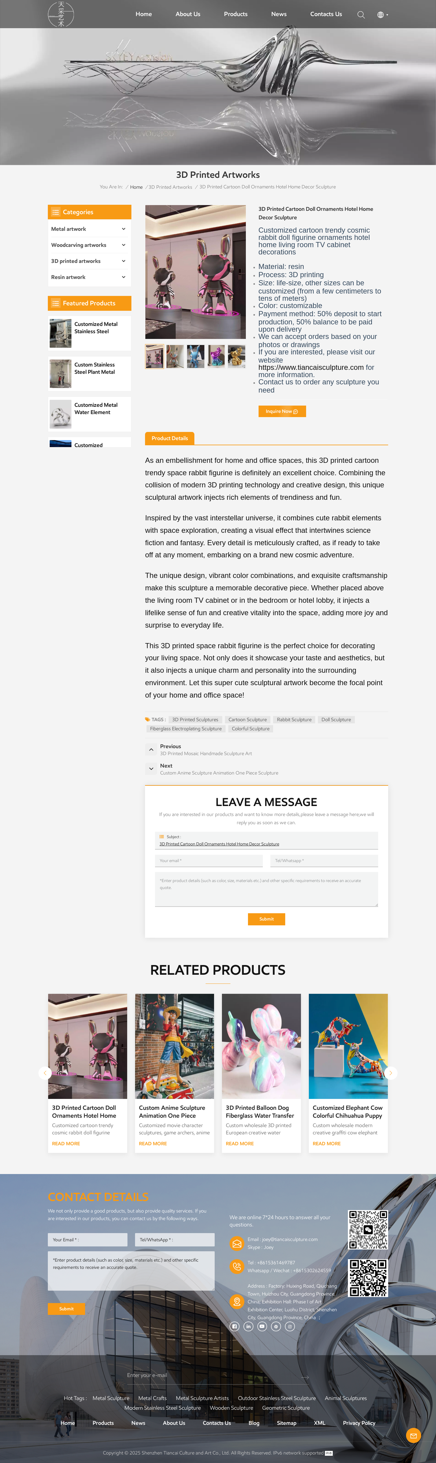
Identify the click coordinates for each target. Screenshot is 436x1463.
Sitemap (286, 1423)
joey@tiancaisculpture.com (290, 1239)
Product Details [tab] (170, 438)
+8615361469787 (276, 1263)
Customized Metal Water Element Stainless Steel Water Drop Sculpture (95, 409)
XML (319, 1423)
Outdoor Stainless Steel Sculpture (277, 1398)
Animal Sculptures (346, 1398)
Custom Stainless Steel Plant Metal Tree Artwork (94, 368)
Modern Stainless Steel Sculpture (162, 1408)
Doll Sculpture (336, 719)
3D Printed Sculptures (195, 719)
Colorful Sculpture (250, 729)
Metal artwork (68, 229)
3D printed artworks (170, 187)
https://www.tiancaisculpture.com (311, 367)
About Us (188, 14)
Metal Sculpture (111, 1398)
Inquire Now (279, 411)
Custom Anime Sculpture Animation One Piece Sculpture (172, 1112)
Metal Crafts (152, 1398)
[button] (391, 1073)
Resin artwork (68, 277)
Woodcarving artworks (78, 245)
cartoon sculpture (248, 719)
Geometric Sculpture (286, 1408)
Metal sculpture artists (202, 1398)
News (279, 14)
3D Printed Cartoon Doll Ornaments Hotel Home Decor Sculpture (219, 844)
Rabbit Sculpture (294, 719)
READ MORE (66, 1143)
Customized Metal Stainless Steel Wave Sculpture (95, 328)
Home (144, 14)
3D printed (336, 460)
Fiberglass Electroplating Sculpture (186, 729)
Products (236, 14)
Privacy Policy (359, 1423)
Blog (254, 1423)
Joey (268, 1247)
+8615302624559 (312, 1270)
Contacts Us (326, 14)
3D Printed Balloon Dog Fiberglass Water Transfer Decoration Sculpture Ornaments (260, 1112)
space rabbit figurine (200, 473)
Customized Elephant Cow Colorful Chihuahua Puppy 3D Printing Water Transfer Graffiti (348, 1112)
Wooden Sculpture (231, 1408)
